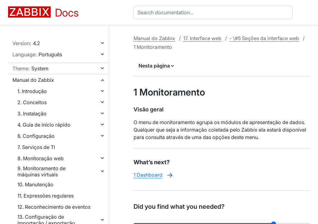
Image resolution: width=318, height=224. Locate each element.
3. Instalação (32, 113)
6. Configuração (36, 136)
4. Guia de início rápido (43, 125)
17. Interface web (202, 38)
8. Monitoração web (40, 158)
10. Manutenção (35, 184)
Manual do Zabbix (33, 80)
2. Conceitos (32, 102)
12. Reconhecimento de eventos (53, 207)
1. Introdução (32, 91)
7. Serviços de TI (36, 147)
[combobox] (214, 12)
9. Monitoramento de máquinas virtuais (41, 171)
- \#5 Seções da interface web (264, 38)
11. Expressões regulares (45, 196)
